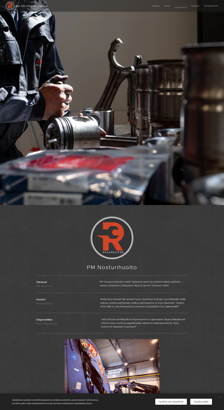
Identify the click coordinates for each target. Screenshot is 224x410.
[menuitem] (155, 5)
